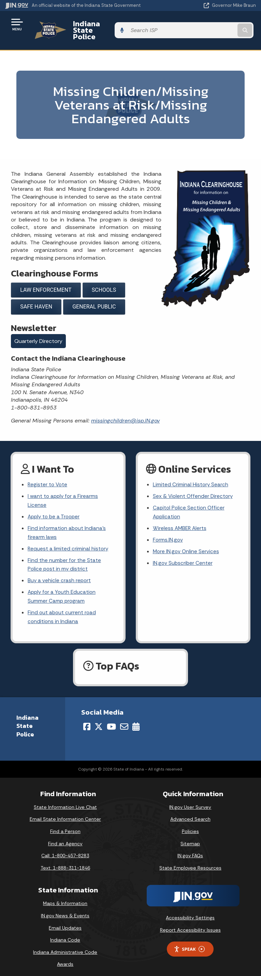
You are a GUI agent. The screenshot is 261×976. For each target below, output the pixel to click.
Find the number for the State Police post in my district (65, 556)
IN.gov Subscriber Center (183, 554)
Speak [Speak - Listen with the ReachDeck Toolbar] (189, 943)
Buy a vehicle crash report (60, 573)
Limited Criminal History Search (191, 473)
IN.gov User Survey (190, 801)
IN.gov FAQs (190, 850)
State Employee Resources (190, 862)
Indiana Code (65, 934)
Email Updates (65, 922)
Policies (190, 826)
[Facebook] (86, 721)
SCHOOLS (104, 278)
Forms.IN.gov (168, 530)
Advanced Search (190, 813)
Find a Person (65, 826)
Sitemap (190, 838)
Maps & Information (65, 898)
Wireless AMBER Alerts (180, 518)
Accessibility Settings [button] (190, 912)
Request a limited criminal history (68, 540)
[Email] (124, 721)
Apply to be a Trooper (55, 506)
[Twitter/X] (99, 721)
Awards (65, 959)
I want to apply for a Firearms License (64, 490)
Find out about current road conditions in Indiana (62, 611)
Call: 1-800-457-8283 (65, 850)
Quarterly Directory (38, 329)
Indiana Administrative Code (65, 946)
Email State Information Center (65, 813)
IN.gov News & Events (65, 910)
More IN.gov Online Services (186, 542)
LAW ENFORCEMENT (45, 278)
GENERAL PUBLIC (94, 295)
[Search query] (219, 24)
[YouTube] (111, 721)
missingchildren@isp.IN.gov (125, 408)
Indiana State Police (104, 24)
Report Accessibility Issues (190, 924)
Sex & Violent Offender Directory (194, 485)
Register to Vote (48, 473)
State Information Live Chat (65, 801)
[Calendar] (136, 721)
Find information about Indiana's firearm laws (67, 523)
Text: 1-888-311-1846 (65, 862)
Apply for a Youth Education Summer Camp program (63, 590)
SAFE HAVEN (36, 295)
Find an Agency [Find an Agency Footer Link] (65, 838)
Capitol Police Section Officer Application (189, 502)
